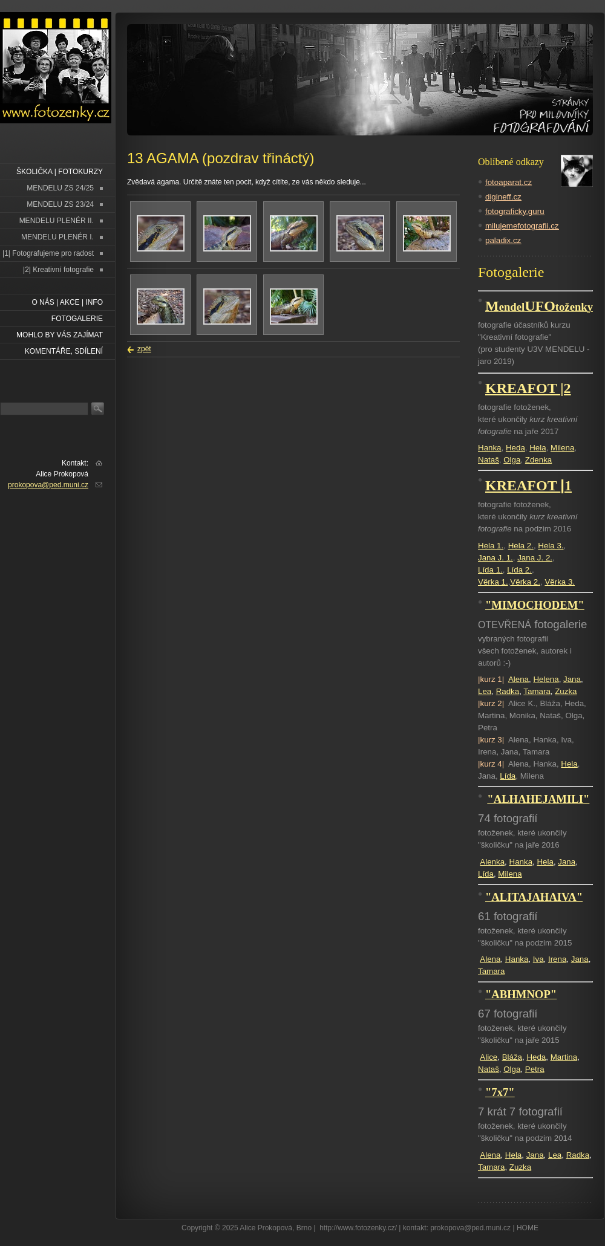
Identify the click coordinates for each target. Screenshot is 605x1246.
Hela (537, 447)
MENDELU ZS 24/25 (60, 188)
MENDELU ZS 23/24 (60, 204)
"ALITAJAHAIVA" (534, 897)
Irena (557, 959)
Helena (545, 679)
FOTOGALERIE (77, 318)
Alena (518, 679)
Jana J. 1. (495, 557)
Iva (538, 959)
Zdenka (538, 459)
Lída (507, 775)
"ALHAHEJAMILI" (538, 799)
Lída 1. (490, 569)
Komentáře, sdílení (64, 351)
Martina (564, 1057)
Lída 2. (519, 569)
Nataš (488, 459)
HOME (527, 1228)
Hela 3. (550, 545)
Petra (534, 1069)
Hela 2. (521, 545)
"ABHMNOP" (521, 994)
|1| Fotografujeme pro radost (48, 253)
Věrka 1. (493, 581)
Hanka (490, 447)
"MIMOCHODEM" (534, 605)
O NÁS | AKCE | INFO (67, 302)
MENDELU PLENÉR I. (57, 237)
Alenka (492, 861)
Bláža (512, 1057)
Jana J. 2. (534, 557)
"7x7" (500, 1092)
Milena (562, 447)
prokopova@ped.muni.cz (48, 485)
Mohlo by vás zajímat (59, 335)
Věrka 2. (525, 581)
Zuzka (566, 691)
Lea (484, 691)
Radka (508, 691)
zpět (144, 349)
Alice (488, 1057)
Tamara (536, 691)
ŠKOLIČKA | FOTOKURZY (59, 171)
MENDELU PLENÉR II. (56, 220)
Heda (515, 447)
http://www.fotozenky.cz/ (358, 1228)
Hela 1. (490, 545)
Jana (572, 679)
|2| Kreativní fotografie (58, 269)
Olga (511, 459)
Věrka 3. (559, 581)
